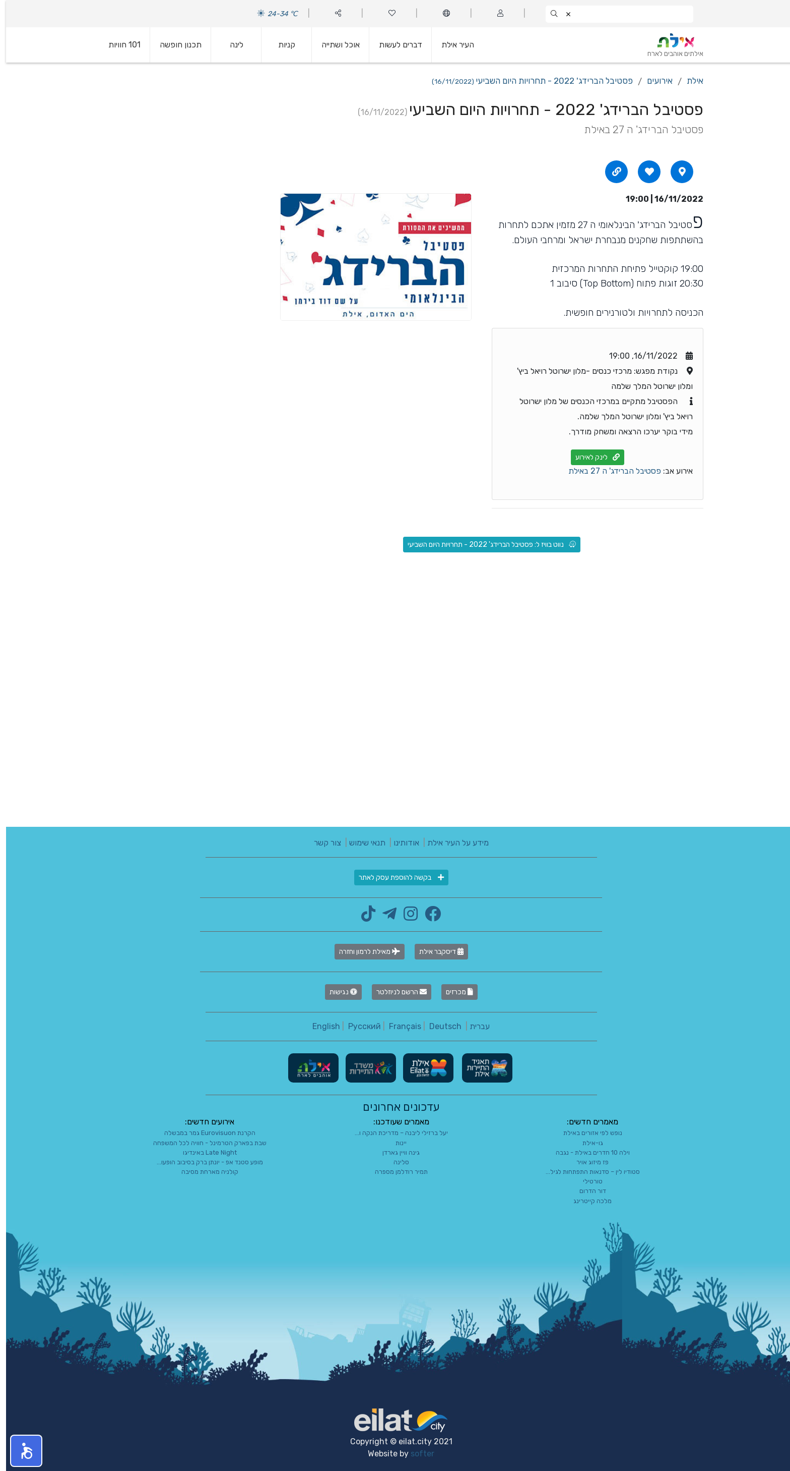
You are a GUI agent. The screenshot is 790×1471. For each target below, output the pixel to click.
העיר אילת (451, 44)
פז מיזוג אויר (586, 1162)
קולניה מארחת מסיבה (203, 1171)
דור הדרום (586, 1191)
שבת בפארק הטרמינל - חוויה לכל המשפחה (203, 1143)
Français (399, 1026)
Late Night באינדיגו (204, 1152)
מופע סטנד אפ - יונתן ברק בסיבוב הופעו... (204, 1162)
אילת (689, 81)
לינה (230, 44)
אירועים (654, 81)
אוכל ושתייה (334, 44)
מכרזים (453, 992)
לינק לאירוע (591, 457)
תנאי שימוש (361, 842)
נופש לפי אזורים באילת (586, 1133)
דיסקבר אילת (435, 951)
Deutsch (439, 1026)
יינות (395, 1143)
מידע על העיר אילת (452, 842)
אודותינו (400, 842)
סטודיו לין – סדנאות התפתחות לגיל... (587, 1171)
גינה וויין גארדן (395, 1152)
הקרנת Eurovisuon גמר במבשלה (203, 1133)
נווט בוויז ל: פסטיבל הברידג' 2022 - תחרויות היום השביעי (486, 544)
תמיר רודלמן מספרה (395, 1171)
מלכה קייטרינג (586, 1201)
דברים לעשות (394, 44)
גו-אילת (586, 1143)
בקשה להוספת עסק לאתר (395, 877)
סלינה (395, 1162)
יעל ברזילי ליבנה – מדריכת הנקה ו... (395, 1133)
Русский (358, 1026)
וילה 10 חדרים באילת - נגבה (587, 1152)
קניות (280, 44)
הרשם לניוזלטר (395, 992)
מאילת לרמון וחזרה (363, 951)
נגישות (337, 992)
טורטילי (587, 1181)
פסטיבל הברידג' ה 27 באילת (608, 471)
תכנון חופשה (174, 44)
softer (416, 1453)
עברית (474, 1026)
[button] (20, 1451)
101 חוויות (118, 44)
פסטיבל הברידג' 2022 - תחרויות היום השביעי (526, 81)
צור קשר (321, 842)
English (320, 1026)
